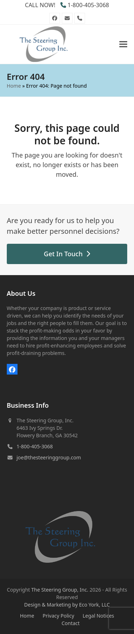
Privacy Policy (58, 615)
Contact (70, 623)
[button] (123, 44)
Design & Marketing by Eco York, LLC (67, 604)
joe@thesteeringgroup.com (48, 457)
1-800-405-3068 (88, 5)
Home (14, 85)
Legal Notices (98, 615)
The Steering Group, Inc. (60, 589)
